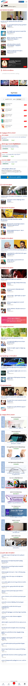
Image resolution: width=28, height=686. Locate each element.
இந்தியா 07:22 (4, 651)
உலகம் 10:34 (4, 629)
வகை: (14, 104)
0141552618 (5, 149)
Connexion (21, 1)
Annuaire (19, 684)
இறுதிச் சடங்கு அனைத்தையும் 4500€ (16, 502)
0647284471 (16, 494)
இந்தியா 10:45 (4, 624)
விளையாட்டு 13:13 (4, 593)
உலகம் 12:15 (4, 603)
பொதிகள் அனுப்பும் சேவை (16, 517)
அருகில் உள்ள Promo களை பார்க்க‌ (14, 100)
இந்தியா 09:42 (4, 634)
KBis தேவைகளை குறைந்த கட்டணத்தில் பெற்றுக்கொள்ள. (16, 473)
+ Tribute (25, 66)
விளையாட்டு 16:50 (4, 583)
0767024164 (5, 140)
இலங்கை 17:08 (4, 573)
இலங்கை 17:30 (4, 563)
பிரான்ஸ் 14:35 (4, 587)
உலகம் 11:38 (4, 613)
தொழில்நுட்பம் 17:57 (5, 557)
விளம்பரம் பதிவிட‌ (14, 177)
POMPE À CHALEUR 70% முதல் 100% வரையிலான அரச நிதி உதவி (16, 531)
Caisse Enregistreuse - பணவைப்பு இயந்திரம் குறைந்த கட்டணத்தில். (16, 443)
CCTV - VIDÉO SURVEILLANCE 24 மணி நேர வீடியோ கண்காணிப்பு (16, 547)
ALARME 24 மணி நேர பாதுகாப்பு (16, 428)
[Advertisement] (14, 671)
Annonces (3, 684)
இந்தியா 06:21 (4, 661)
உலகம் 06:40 (4, 657)
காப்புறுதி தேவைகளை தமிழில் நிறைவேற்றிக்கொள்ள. (16, 458)
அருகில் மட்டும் (8, 104)
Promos (9, 684)
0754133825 (16, 508)
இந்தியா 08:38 (4, 640)
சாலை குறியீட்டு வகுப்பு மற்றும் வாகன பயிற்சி (16, 488)
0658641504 (5, 164)
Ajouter (14, 684)
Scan (24, 684)
